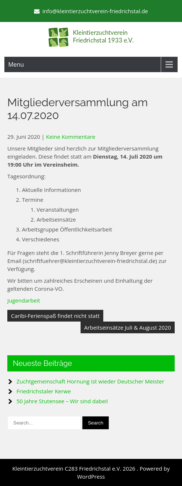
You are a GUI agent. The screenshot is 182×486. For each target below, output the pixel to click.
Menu (16, 64)
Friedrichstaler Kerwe (43, 391)
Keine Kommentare (70, 136)
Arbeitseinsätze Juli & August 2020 (127, 327)
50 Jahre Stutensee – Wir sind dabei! (62, 401)
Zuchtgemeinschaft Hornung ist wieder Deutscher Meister (90, 381)
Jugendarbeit (23, 300)
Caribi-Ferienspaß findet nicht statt (55, 315)
